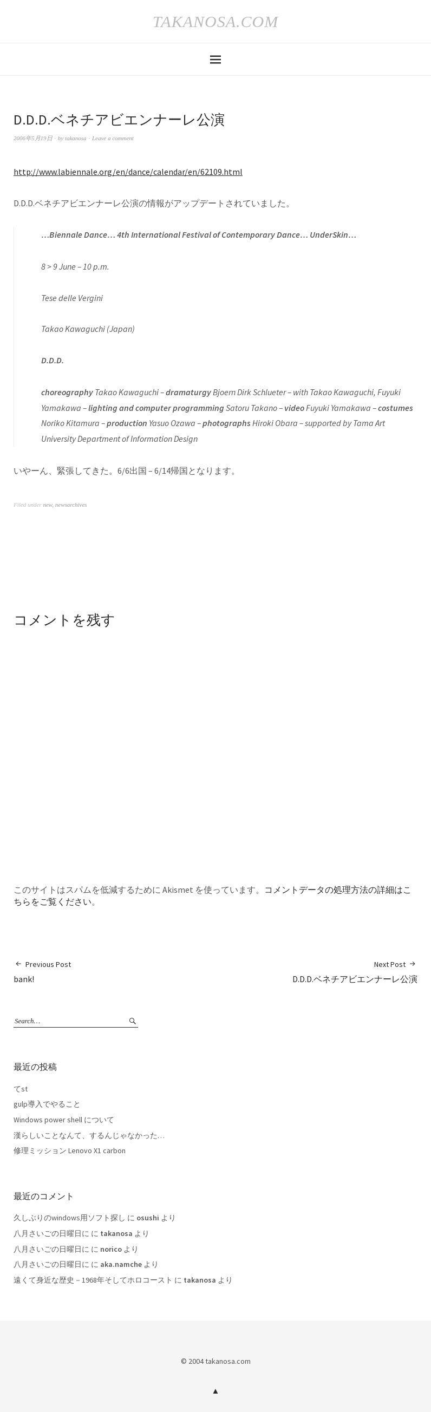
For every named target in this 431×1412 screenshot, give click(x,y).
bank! (42, 971)
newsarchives (71, 504)
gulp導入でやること (47, 1104)
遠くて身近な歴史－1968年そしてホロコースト (93, 1280)
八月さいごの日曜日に (51, 1233)
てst (21, 1089)
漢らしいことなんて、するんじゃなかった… (89, 1135)
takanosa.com (215, 21)
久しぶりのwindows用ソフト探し (70, 1218)
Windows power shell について (64, 1120)
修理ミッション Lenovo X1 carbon (70, 1150)
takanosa (76, 138)
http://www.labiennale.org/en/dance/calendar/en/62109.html (128, 171)
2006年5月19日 (33, 138)
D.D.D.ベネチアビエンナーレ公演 (354, 971)
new (47, 504)
